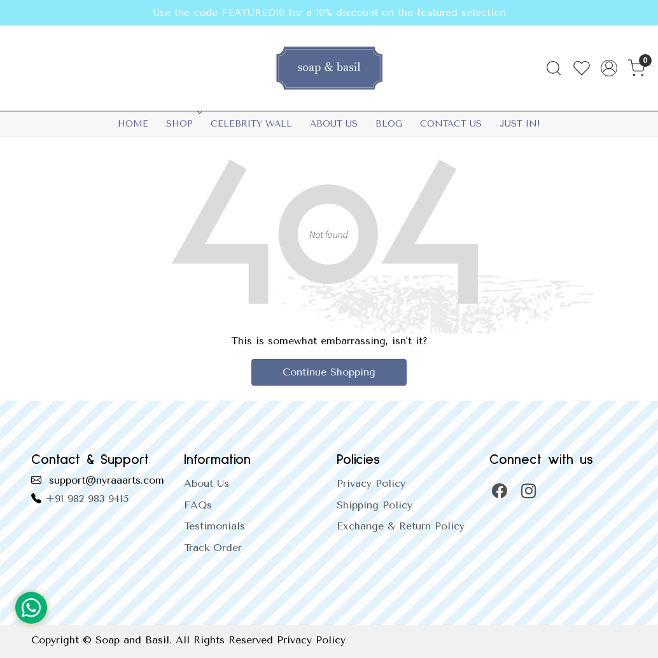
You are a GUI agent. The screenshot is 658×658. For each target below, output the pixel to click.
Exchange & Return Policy (401, 526)
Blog (388, 123)
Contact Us (451, 123)
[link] (554, 68)
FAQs (198, 505)
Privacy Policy (371, 483)
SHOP (183, 123)
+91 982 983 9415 (87, 499)
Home (133, 123)
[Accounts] (609, 68)
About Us (334, 123)
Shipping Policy (374, 505)
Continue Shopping (329, 372)
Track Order (213, 548)
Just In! (520, 123)
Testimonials (214, 526)
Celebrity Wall (251, 123)
